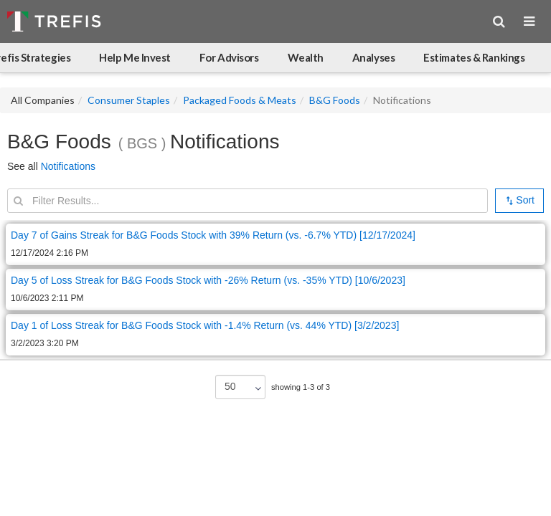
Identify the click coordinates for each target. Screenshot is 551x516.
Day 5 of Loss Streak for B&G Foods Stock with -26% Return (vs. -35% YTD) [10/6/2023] (208, 280)
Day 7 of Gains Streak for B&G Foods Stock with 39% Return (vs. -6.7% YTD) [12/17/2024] (213, 235)
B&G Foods (334, 100)
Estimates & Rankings (473, 57)
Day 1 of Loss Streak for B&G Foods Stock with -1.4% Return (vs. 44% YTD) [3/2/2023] (205, 325)
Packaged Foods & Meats (239, 100)
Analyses (373, 57)
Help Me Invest (135, 57)
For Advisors (229, 57)
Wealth (306, 57)
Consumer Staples (129, 100)
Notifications (68, 166)
